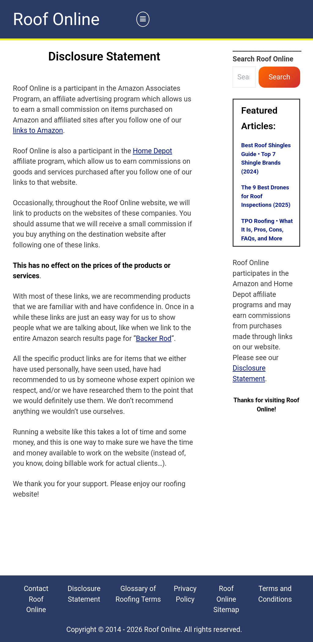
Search (279, 77)
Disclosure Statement (84, 594)
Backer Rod (153, 338)
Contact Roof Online (36, 599)
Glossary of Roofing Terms (138, 594)
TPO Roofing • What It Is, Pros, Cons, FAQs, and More (267, 229)
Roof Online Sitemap (226, 599)
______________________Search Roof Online (266, 53)
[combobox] (244, 77)
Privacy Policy (185, 594)
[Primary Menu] (143, 19)
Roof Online (56, 19)
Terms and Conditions (275, 594)
